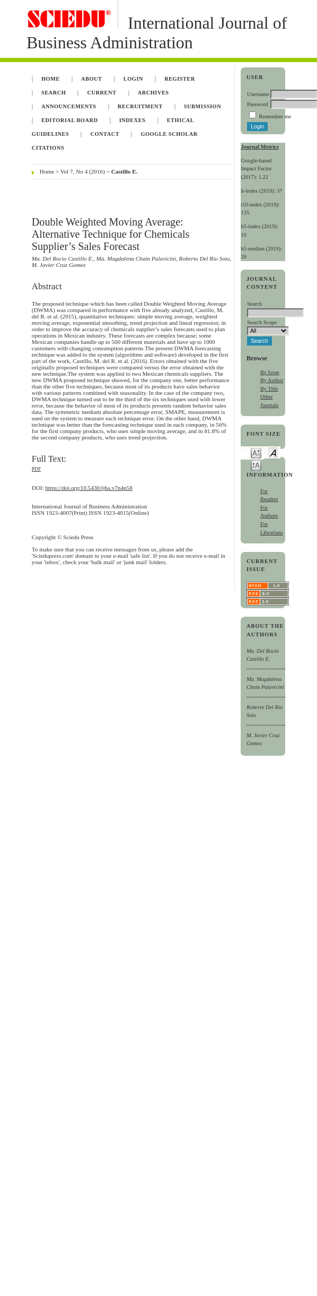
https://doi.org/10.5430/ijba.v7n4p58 (89, 488)
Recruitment (140, 106)
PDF (36, 469)
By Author (272, 380)
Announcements (68, 106)
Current (101, 93)
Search (53, 93)
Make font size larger (256, 465)
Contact (104, 134)
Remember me (275, 116)
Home (50, 79)
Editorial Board (69, 120)
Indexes (132, 120)
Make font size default (273, 452)
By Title (269, 389)
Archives (153, 93)
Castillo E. (124, 171)
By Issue (269, 372)
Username (258, 94)
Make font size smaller (256, 452)
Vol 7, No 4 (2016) (82, 171)
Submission (202, 106)
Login (133, 79)
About (91, 79)
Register (179, 79)
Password (257, 104)
